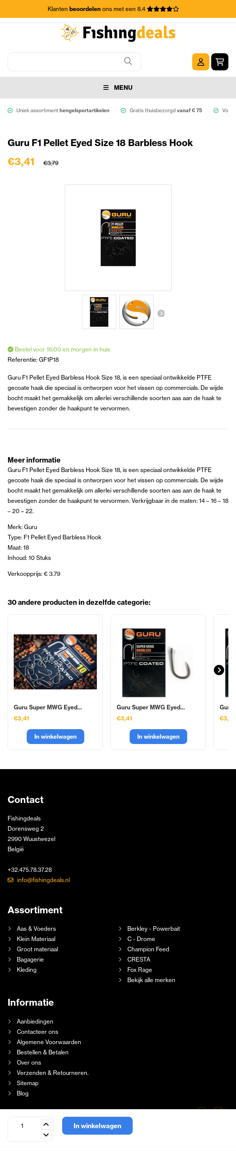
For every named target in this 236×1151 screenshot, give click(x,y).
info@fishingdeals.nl (43, 880)
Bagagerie (30, 959)
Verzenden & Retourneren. (52, 1072)
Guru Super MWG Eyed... (48, 707)
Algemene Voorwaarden (49, 1042)
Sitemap (28, 1083)
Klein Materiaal (36, 939)
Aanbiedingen (35, 1021)
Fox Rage (139, 969)
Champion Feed (148, 949)
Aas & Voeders (36, 928)
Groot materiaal (37, 949)
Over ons (29, 1062)
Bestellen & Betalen (43, 1052)
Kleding (27, 969)
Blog (22, 1093)
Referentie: (23, 359)
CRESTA (138, 959)
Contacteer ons (37, 1031)
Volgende (160, 313)
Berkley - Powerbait (153, 928)
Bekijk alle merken (151, 980)
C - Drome (141, 939)
